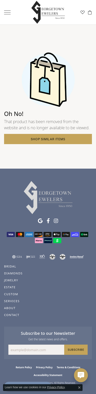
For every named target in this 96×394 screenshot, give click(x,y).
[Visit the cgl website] (63, 257)
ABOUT (9, 308)
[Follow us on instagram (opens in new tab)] (56, 220)
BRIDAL (10, 266)
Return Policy (24, 367)
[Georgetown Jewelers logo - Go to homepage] (48, 12)
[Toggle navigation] (7, 12)
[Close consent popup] (79, 387)
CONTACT (11, 315)
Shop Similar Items (48, 139)
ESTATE (10, 287)
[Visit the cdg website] (52, 257)
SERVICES (12, 301)
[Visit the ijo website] (30, 257)
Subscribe (76, 350)
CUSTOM (11, 294)
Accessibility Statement (48, 375)
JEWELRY (11, 280)
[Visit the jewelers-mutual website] (77, 257)
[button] (83, 12)
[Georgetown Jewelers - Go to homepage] (48, 197)
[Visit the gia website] (17, 257)
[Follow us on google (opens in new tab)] (40, 220)
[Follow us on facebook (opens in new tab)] (48, 220)
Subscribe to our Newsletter (48, 333)
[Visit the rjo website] (42, 257)
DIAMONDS (13, 273)
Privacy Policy (44, 367)
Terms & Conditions (68, 367)
